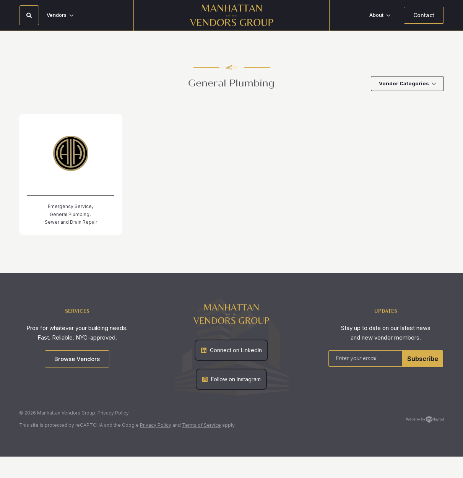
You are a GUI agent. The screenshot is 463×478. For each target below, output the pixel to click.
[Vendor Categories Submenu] (436, 83)
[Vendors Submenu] (74, 15)
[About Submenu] (390, 15)
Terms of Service (201, 425)
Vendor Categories (404, 83)
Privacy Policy (113, 413)
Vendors (57, 15)
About (376, 15)
